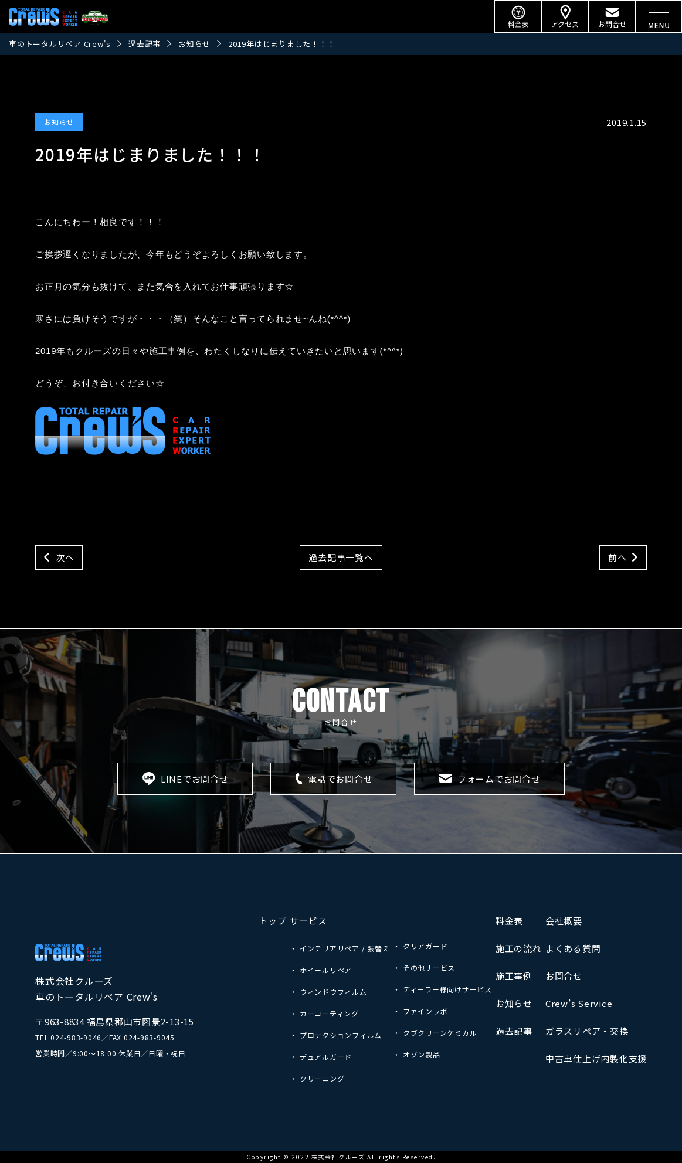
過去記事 (514, 1031)
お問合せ (563, 976)
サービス (308, 920)
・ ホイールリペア (321, 970)
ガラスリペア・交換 (587, 1031)
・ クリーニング (317, 1078)
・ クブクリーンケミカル (435, 1033)
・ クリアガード (420, 946)
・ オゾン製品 (416, 1054)
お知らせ (59, 122)
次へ (65, 557)
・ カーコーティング (324, 1013)
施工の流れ (519, 948)
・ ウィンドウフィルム (328, 992)
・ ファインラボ (420, 1011)
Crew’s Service (579, 1003)
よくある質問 (573, 948)
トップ (272, 920)
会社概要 (563, 920)
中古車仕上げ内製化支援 (596, 1058)
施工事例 (514, 976)
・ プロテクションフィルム (336, 1035)
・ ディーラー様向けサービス (442, 989)
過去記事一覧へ (340, 557)
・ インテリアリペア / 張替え (339, 948)
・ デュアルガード (321, 1057)
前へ (617, 557)
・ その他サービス (424, 967)
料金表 (509, 920)
